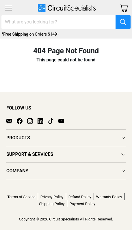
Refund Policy (79, 197)
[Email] (11, 120)
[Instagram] (32, 120)
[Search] (58, 22)
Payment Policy (82, 204)
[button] (8, 8)
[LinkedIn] (43, 120)
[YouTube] (63, 120)
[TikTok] (53, 120)
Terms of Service (21, 197)
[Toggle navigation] (8, 8)
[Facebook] (22, 120)
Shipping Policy (51, 204)
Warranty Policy (109, 197)
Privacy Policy (52, 197)
